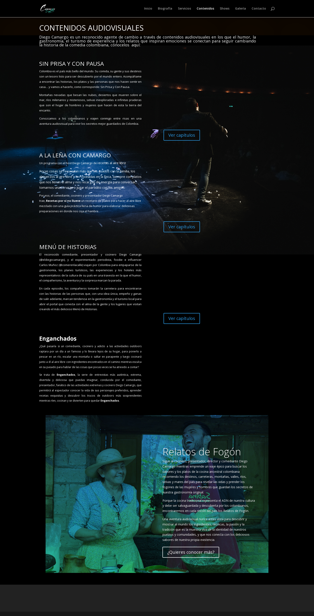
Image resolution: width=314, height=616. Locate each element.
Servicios (184, 9)
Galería (240, 9)
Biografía (165, 9)
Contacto (259, 9)
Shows (224, 9)
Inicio (148, 9)
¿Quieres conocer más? (190, 552)
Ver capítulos (181, 135)
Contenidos (205, 9)
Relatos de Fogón (201, 451)
